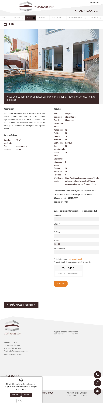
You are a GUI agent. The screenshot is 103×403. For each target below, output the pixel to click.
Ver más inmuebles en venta (21, 305)
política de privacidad (75, 259)
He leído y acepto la (69, 259)
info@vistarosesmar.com (18, 351)
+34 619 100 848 (86, 11)
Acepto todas (15, 395)
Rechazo (26, 395)
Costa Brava (56, 18)
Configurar (21, 401)
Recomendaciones (75, 18)
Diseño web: (13, 400)
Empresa (42, 18)
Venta (29, 18)
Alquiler (17, 18)
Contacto (94, 18)
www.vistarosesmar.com (13, 354)
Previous (7, 61)
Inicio (5, 18)
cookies (83, 395)
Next (96, 61)
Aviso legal (72, 395)
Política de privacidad (77, 393)
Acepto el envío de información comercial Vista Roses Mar (73, 262)
